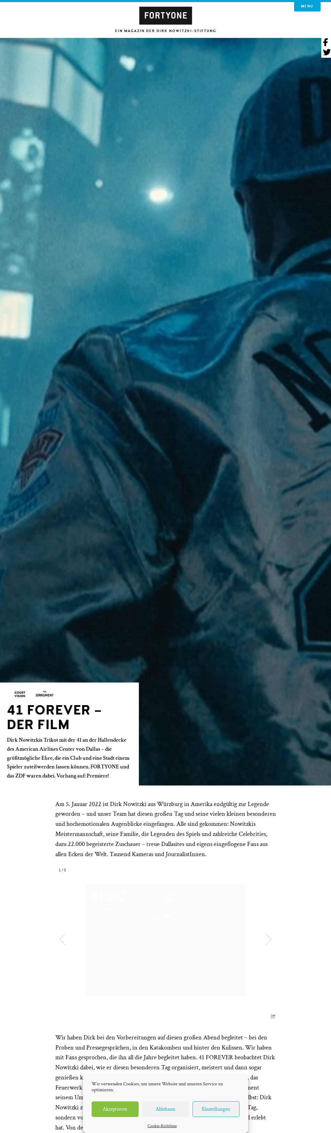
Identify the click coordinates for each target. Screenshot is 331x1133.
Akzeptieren (115, 1109)
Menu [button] (307, 6)
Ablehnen (165, 1109)
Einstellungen (216, 1109)
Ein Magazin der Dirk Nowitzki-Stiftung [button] (165, 31)
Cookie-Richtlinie (162, 1125)
